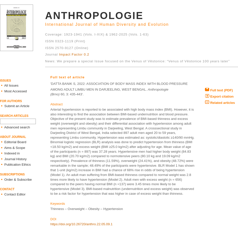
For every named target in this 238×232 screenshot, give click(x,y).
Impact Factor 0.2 (74, 54)
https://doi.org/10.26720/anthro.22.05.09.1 (81, 224)
